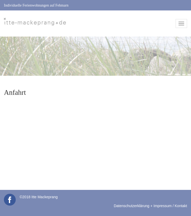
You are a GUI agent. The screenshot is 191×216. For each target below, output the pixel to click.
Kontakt (181, 206)
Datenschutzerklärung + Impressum (142, 206)
